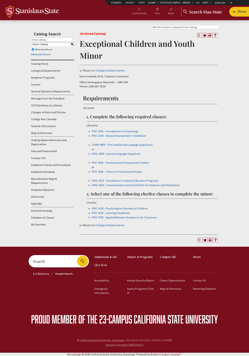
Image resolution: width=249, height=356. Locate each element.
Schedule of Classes (42, 217)
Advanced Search (41, 54)
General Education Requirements (50, 91)
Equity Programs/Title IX (140, 291)
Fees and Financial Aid (44, 151)
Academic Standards (43, 172)
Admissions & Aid (105, 257)
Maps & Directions (41, 133)
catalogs (76, 354)
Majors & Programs (140, 257)
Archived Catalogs (41, 210)
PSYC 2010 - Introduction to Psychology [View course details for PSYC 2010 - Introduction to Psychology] (115, 131)
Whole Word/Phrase (43, 49)
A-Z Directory (41, 273)
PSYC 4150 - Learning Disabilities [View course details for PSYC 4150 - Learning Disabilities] (111, 213)
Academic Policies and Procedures (51, 165)
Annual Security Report (140, 280)
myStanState (139, 13)
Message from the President (48, 98)
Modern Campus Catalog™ (165, 354)
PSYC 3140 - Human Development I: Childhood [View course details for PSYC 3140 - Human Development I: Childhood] (119, 135)
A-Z (198, 2)
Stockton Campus (170, 2)
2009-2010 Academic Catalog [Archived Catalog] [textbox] (174, 27)
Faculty (130, 2)
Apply (171, 13)
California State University (176, 319)
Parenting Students (204, 288)
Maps (206, 2)
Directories (37, 196)
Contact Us (199, 280)
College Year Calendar (44, 119)
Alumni (151, 2)
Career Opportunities (172, 280)
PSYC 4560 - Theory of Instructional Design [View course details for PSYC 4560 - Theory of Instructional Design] (117, 171)
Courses (35, 84)
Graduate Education (42, 189)
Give (157, 13)
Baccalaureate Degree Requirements (44, 181)
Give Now (100, 265)
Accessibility (101, 280)
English (220, 2)
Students (116, 2)
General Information (43, 126)
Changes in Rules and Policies (48, 112)
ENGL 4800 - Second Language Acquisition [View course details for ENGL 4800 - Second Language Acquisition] (116, 153)
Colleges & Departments (45, 70)
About (197, 257)
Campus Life (38, 158)
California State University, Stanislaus (102, 340)
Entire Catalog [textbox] (39, 39)
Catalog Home (39, 63)
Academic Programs (43, 77)
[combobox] (185, 27)
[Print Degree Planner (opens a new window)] (199, 35)
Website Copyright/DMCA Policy (125, 345)
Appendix (36, 203)
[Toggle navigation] (239, 12)
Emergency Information (101, 291)
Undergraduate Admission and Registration (49, 142)
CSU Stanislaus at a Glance (46, 105)
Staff (142, 2)
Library (186, 2)
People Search (64, 273)
